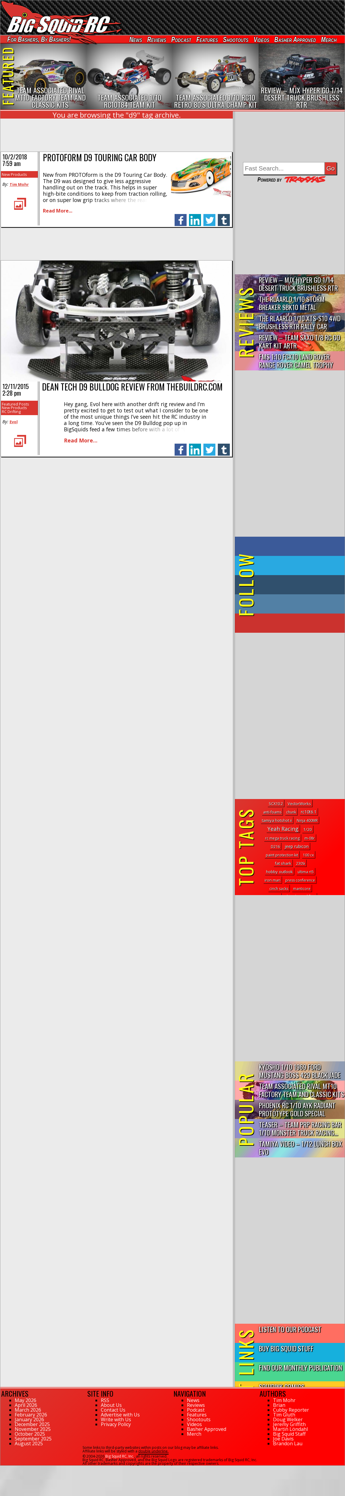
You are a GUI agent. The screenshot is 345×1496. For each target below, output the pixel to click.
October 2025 (30, 1434)
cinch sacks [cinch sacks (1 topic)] (278, 888)
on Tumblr (298, 584)
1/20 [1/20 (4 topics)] (307, 829)
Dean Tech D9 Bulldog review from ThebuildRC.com (132, 387)
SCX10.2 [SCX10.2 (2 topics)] (276, 803)
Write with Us (116, 1419)
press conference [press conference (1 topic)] (300, 880)
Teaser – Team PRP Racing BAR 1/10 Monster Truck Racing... (300, 1128)
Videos (261, 39)
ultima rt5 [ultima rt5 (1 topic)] (306, 871)
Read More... (57, 210)
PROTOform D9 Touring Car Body (99, 157)
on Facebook (291, 546)
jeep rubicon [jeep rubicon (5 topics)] (297, 846)
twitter (209, 217)
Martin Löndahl (290, 1429)
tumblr (224, 217)
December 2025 (32, 1424)
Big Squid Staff (289, 1434)
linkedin (195, 217)
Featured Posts (15, 404)
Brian (279, 1405)
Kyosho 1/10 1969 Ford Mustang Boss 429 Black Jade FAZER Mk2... (299, 1071)
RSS (105, 1400)
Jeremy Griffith (289, 1424)
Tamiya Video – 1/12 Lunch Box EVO (300, 1148)
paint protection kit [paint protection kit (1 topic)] (282, 855)
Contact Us (113, 1410)
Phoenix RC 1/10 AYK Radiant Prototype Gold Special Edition (297, 1109)
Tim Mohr (19, 184)
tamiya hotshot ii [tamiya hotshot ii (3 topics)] (277, 820)
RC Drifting (11, 411)
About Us (111, 1405)
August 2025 (29, 1443)
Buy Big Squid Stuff (286, 1348)
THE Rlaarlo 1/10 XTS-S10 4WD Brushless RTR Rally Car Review (299, 322)
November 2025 (33, 1429)
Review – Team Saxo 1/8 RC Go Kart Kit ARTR (299, 341)
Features (207, 39)
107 (3, 1468)
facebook (181, 217)
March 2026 (28, 1410)
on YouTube (295, 623)
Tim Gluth (284, 1414)
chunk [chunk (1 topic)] (291, 812)
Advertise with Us (120, 1414)
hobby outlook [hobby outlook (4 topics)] (279, 871)
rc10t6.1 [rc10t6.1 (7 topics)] (308, 812)
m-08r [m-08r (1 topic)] (309, 838)
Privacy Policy (116, 1424)
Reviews (156, 39)
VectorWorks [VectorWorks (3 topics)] (299, 803)
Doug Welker (288, 1419)
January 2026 (29, 1419)
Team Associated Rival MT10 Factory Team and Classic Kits (301, 1090)
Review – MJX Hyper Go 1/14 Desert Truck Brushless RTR (298, 284)
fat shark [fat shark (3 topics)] (283, 863)
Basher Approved (295, 39)
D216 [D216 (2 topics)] (275, 846)
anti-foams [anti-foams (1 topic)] (272, 812)
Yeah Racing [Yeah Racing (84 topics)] (283, 828)
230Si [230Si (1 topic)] (300, 863)
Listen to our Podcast (290, 1329)
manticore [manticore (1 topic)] (301, 888)
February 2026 (31, 1414)
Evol (14, 421)
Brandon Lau (287, 1443)
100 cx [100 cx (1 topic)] (308, 855)
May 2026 (25, 1400)
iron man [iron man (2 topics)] (272, 880)
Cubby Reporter (291, 1410)
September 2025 (33, 1438)
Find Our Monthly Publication (300, 1367)
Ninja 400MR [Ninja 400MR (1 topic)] (307, 820)
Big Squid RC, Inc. (119, 1456)
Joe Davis (283, 1438)
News (135, 39)
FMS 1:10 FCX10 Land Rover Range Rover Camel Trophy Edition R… (296, 360)
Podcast (181, 39)
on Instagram (288, 604)
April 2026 (26, 1405)
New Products (14, 174)
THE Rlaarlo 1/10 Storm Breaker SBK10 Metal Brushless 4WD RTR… (292, 303)
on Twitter (298, 565)
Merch (329, 39)
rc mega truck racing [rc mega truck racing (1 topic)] (282, 838)
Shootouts (235, 39)
